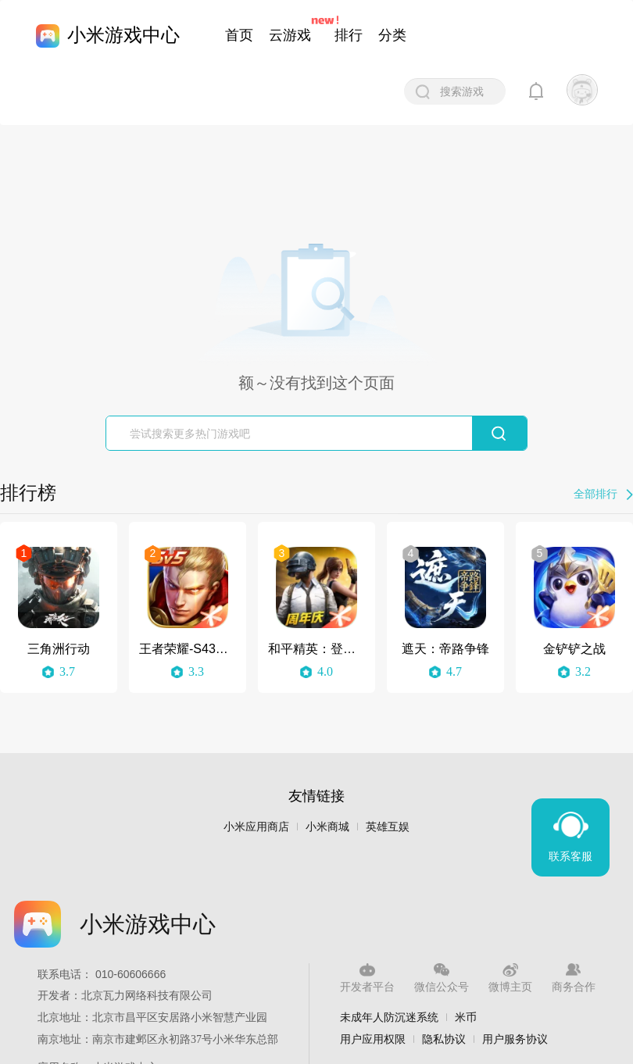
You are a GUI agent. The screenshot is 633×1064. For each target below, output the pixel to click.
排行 (348, 35)
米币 (466, 1017)
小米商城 (327, 827)
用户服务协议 (515, 1039)
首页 (239, 35)
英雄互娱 (387, 827)
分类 (392, 35)
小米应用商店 (256, 827)
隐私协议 (444, 1039)
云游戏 (290, 35)
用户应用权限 (373, 1039)
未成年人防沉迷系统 (389, 1017)
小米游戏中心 (123, 34)
